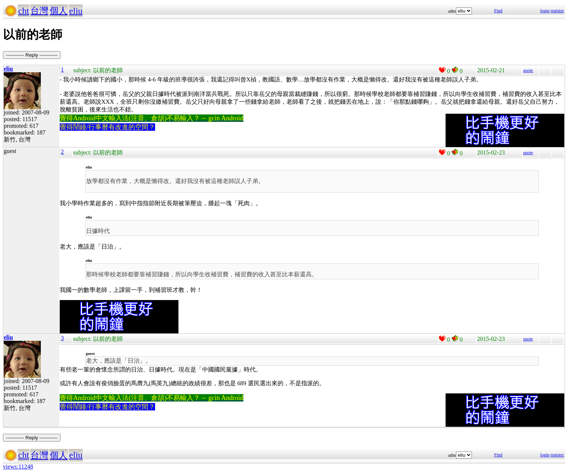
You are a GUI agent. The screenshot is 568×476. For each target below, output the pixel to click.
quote (528, 70)
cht (23, 11)
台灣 (39, 11)
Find (498, 10)
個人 (59, 11)
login (544, 10)
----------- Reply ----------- (32, 55)
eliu (75, 11)
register (557, 10)
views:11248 (18, 466)
